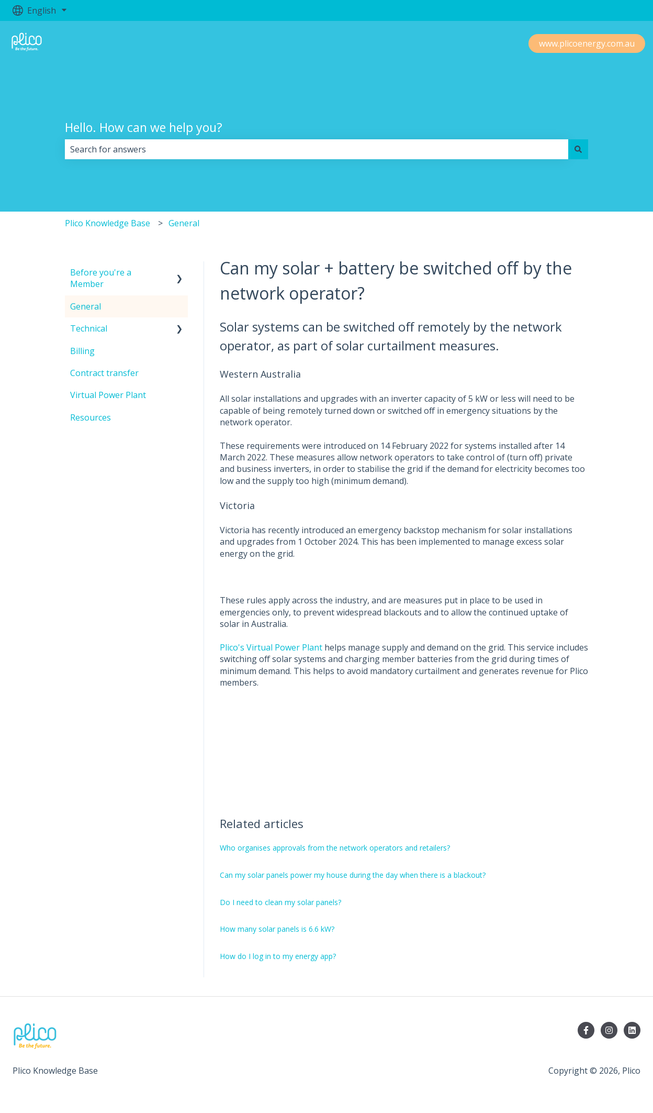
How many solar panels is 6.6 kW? (277, 929)
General (183, 223)
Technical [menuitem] (88, 328)
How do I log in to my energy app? (278, 956)
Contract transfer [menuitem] (104, 373)
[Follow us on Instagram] (609, 1030)
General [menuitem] (85, 306)
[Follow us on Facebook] (586, 1030)
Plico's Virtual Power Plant (271, 647)
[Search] (578, 149)
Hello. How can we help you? (143, 127)
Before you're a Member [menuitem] (100, 278)
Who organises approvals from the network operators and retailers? (335, 848)
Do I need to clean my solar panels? (280, 902)
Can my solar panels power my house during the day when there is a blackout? (353, 875)
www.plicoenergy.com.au (587, 43)
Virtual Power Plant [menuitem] (108, 395)
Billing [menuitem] (82, 351)
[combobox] (316, 149)
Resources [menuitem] (90, 417)
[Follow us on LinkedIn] (632, 1030)
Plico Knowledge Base (107, 223)
